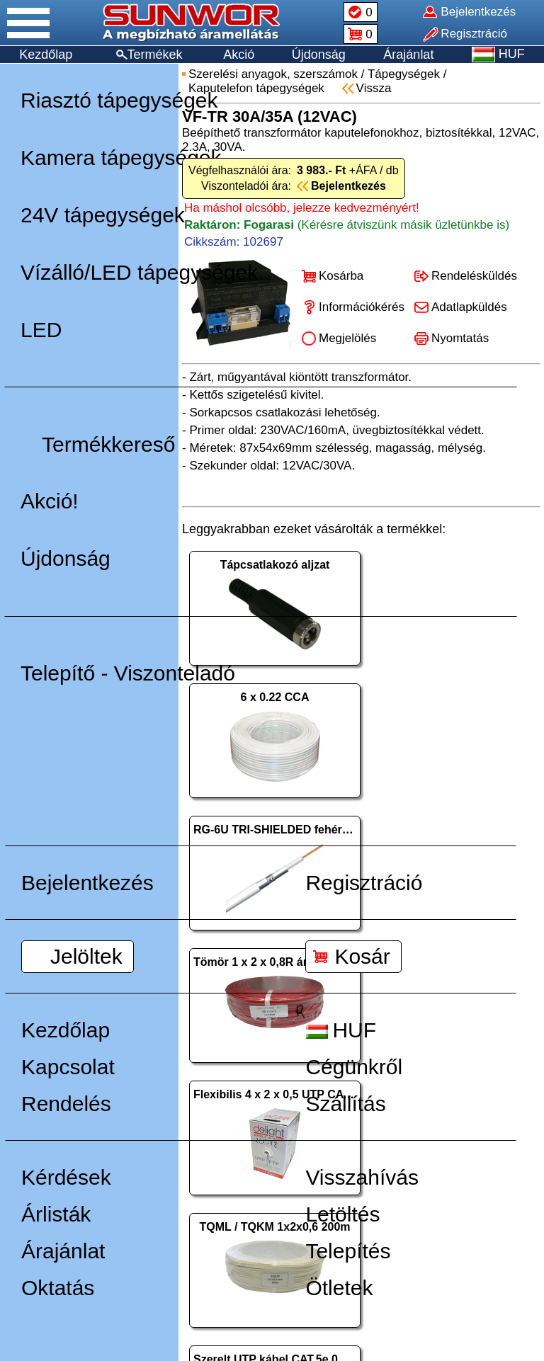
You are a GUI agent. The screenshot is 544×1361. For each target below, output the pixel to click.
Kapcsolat (68, 1066)
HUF (340, 1030)
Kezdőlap (45, 54)
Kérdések (66, 1177)
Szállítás (345, 1103)
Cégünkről (353, 1066)
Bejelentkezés (87, 882)
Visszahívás (362, 1177)
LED (41, 329)
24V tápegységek (103, 215)
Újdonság (319, 54)
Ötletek (339, 1287)
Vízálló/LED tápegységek (139, 272)
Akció (238, 54)
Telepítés (347, 1251)
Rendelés (66, 1103)
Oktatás (57, 1287)
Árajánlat (408, 54)
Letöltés (342, 1214)
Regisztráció (363, 882)
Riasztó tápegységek (119, 100)
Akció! (50, 501)
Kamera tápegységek (121, 157)
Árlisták (56, 1214)
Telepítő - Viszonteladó (128, 673)
